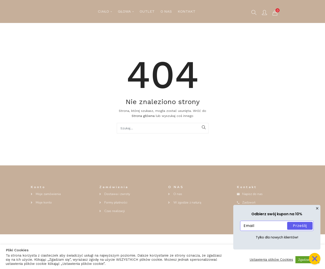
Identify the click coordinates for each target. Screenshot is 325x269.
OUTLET (147, 11)
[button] (275, 13)
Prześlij (300, 225)
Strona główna (143, 116)
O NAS (166, 11)
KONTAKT (186, 11)
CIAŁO (105, 11)
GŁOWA (126, 11)
